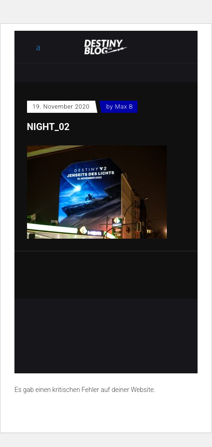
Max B (124, 106)
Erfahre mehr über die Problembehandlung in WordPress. (95, 411)
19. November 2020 (61, 106)
